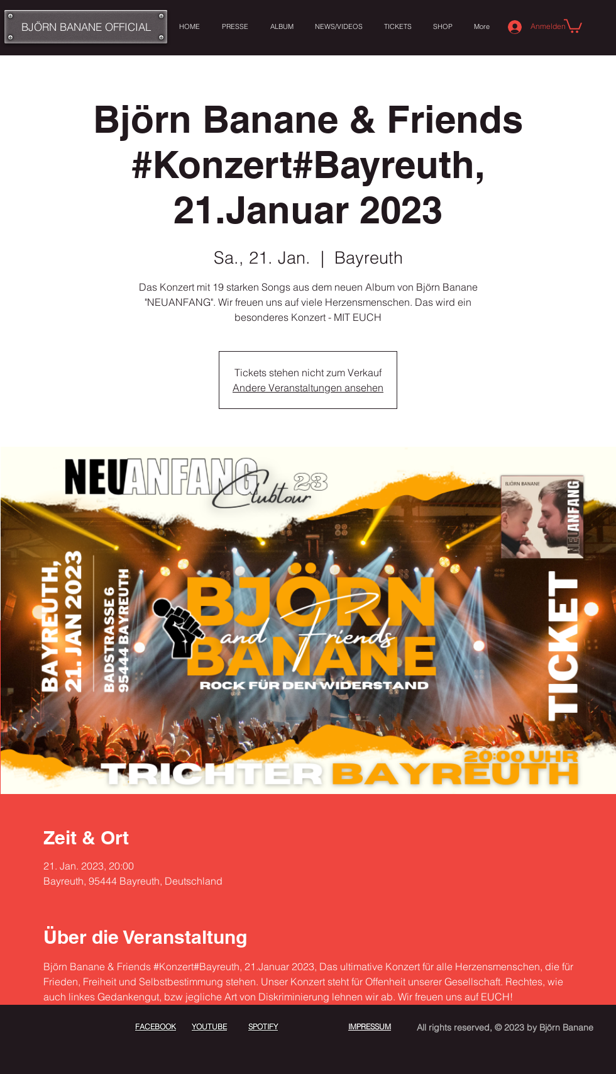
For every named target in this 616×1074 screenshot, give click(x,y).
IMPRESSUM (369, 1026)
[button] (573, 25)
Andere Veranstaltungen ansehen (308, 387)
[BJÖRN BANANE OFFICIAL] (85, 26)
